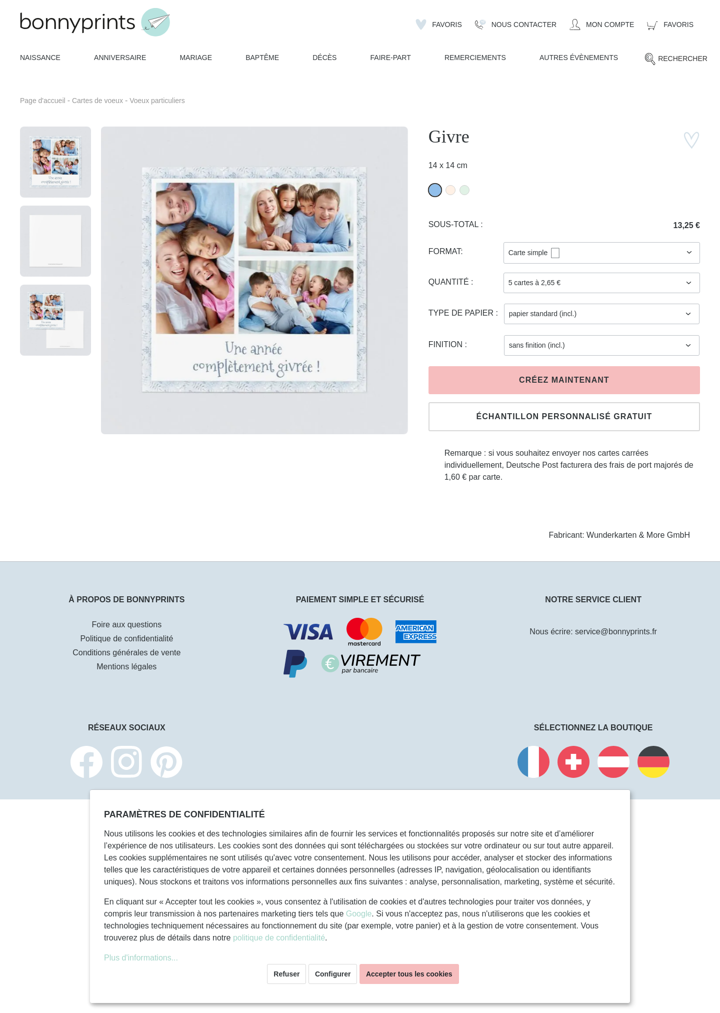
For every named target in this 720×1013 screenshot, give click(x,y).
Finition (446, 344)
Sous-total (454, 224)
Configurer (333, 974)
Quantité (449, 282)
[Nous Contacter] (515, 25)
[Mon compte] (601, 25)
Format (444, 251)
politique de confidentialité (279, 937)
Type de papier (462, 313)
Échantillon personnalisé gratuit (564, 416)
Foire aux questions (127, 624)
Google (359, 913)
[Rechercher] (676, 59)
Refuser (287, 974)
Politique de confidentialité (126, 638)
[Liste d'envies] (438, 25)
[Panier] (670, 25)
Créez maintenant (564, 380)
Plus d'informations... (141, 957)
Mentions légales (126, 666)
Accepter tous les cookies (409, 974)
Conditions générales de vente (126, 652)
